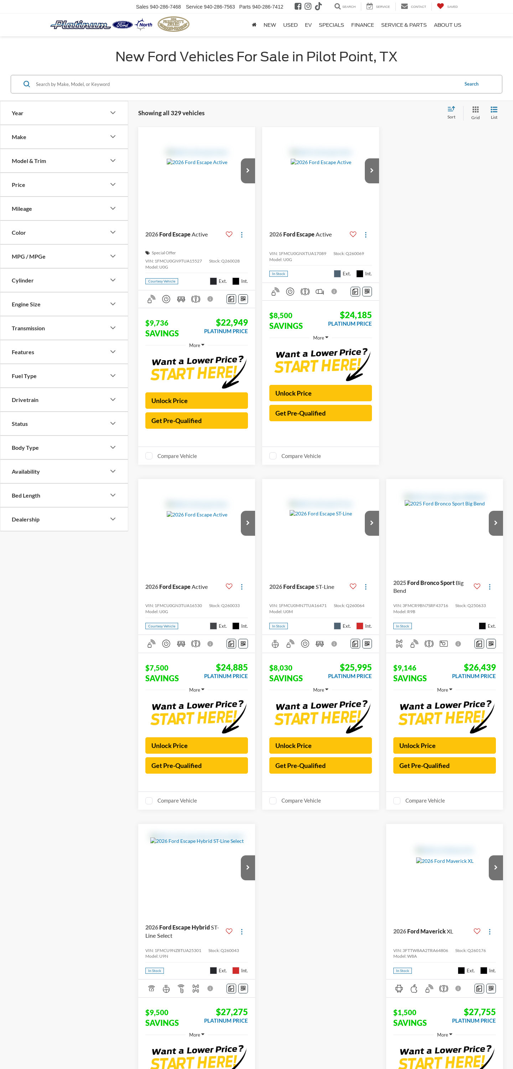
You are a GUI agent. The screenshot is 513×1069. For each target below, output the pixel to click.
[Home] (254, 25)
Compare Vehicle (177, 456)
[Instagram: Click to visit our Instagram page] (309, 7)
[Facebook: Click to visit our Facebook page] (299, 7)
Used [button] (290, 25)
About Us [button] (447, 25)
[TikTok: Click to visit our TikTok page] (319, 7)
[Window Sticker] (243, 299)
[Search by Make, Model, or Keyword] (246, 84)
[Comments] (231, 299)
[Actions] (241, 234)
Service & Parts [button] (404, 25)
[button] (248, 170)
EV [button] (308, 25)
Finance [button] (362, 25)
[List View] (494, 113)
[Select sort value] (453, 113)
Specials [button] (331, 25)
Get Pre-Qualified (176, 420)
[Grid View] (474, 113)
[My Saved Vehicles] (447, 6)
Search (471, 84)
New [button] (270, 25)
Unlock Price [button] (169, 400)
